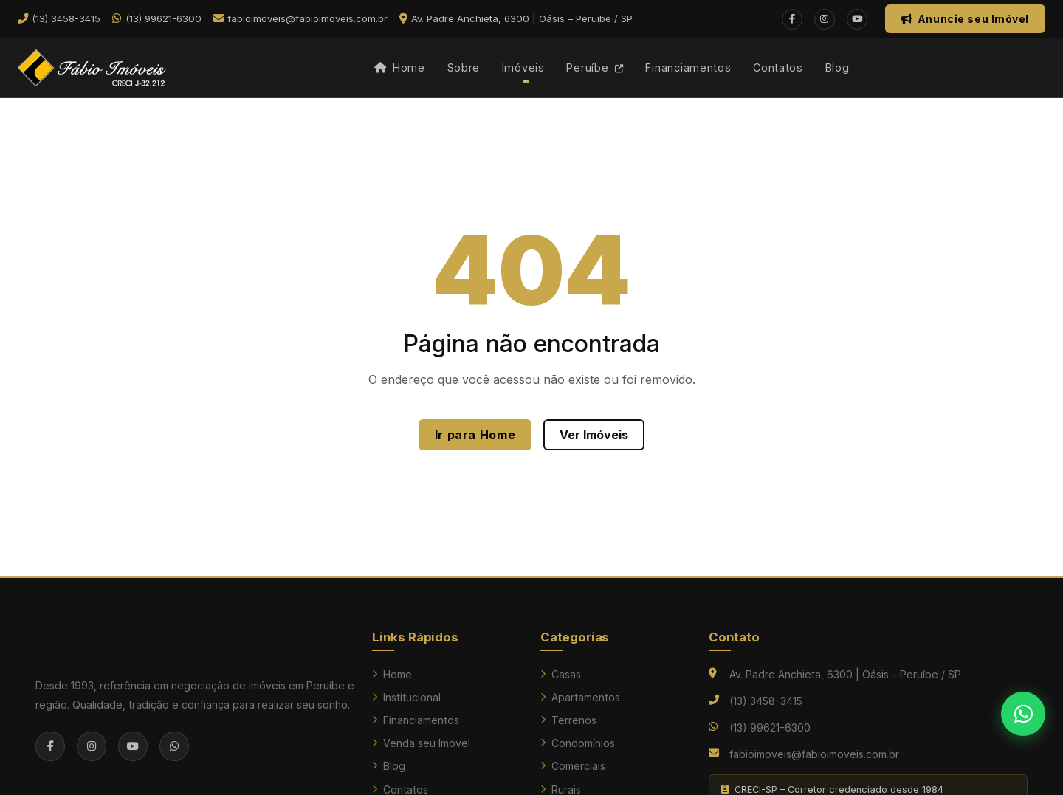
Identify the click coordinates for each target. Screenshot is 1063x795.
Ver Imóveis (594, 434)
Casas (560, 674)
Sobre (464, 67)
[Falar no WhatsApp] (1023, 714)
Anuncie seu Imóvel (965, 19)
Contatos (778, 67)
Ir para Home (475, 434)
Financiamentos (688, 67)
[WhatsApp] (174, 746)
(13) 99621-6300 (770, 727)
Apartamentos (580, 697)
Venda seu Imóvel (421, 743)
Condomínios (577, 743)
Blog (837, 67)
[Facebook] (792, 19)
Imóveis (523, 67)
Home (399, 67)
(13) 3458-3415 (765, 701)
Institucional (406, 697)
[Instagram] (824, 19)
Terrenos (568, 720)
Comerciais (572, 766)
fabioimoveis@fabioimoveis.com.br (814, 754)
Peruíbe (595, 67)
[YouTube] (857, 19)
